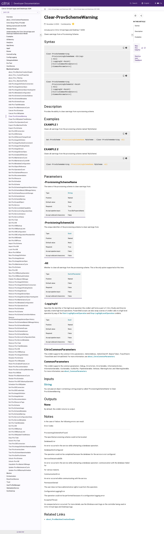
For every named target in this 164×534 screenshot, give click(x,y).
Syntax (137, 26)
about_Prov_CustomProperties (19, 75)
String (70, 193)
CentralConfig (11, 54)
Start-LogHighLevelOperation (74, 313)
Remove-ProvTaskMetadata (18, 346)
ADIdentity (10, 39)
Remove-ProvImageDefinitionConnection (22, 285)
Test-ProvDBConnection (17, 443)
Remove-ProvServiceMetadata (19, 340)
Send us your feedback (138, 58)
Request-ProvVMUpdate (17, 361)
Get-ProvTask (13, 220)
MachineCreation (12, 69)
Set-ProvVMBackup (15, 429)
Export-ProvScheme (15, 128)
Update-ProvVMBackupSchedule (20, 470)
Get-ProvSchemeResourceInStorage (21, 193)
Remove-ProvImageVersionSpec (19, 294)
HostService (10, 66)
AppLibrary (10, 45)
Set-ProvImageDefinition (17, 393)
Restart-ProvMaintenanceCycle (19, 375)
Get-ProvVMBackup (15, 226)
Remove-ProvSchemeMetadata (19, 325)
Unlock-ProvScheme (15, 458)
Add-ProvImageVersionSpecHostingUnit (22, 90)
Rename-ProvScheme (16, 358)
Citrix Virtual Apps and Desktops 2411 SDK (87, 9)
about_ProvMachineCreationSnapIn (20, 72)
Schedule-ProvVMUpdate (17, 384)
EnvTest (9, 63)
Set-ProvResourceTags (16, 402)
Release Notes (11, 29)
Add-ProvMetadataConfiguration (20, 93)
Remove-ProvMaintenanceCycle (19, 300)
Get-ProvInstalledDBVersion (18, 155)
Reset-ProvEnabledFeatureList (19, 364)
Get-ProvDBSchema (15, 134)
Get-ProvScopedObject (16, 202)
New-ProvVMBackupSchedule (19, 276)
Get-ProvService (14, 205)
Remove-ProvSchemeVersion (18, 331)
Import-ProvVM (14, 246)
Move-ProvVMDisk (15, 252)
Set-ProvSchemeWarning (17, 414)
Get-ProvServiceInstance (17, 214)
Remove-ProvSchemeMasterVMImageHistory (24, 322)
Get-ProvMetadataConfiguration (19, 163)
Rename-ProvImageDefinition (18, 355)
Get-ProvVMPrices (15, 240)
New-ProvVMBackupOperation (19, 273)
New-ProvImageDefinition (17, 255)
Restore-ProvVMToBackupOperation (21, 381)
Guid (69, 233)
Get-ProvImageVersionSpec (18, 152)
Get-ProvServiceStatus (16, 217)
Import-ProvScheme (15, 243)
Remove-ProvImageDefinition (18, 282)
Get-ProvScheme (14, 184)
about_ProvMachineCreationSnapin (60, 519)
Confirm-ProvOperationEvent (18, 122)
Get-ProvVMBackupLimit (17, 229)
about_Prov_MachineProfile (18, 81)
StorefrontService (12, 479)
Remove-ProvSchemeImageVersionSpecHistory (21, 318)
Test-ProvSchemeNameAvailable (20, 452)
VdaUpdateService (12, 488)
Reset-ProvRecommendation (18, 367)
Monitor (9, 473)
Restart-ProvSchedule (16, 378)
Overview (9, 17)
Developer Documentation (27, 3)
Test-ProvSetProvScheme (17, 455)
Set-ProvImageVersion (16, 396)
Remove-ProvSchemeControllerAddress (22, 314)
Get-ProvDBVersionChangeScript (20, 137)
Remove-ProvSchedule (16, 308)
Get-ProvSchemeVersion (17, 196)
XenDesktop (10, 491)
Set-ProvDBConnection (16, 387)
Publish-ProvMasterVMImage (18, 279)
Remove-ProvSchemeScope (18, 328)
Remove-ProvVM (14, 349)
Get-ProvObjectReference (17, 166)
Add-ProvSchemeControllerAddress (21, 96)
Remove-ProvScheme (16, 311)
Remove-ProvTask (15, 343)
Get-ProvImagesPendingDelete (19, 146)
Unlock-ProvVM (14, 461)
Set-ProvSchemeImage (16, 408)
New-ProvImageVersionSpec (18, 261)
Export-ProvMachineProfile (18, 125)
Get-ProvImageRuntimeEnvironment (21, 143)
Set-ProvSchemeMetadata (17, 411)
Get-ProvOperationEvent (17, 169)
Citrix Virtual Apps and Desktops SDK (59, 9)
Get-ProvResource (15, 178)
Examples (9, 36)
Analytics (9, 42)
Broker (8, 51)
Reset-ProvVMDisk (15, 373)
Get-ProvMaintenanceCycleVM (19, 161)
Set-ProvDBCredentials (16, 390)
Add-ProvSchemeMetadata (18, 98)
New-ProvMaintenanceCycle (18, 264)
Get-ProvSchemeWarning (17, 199)
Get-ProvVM (13, 223)
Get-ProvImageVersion (16, 149)
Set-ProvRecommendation (17, 399)
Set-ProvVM (13, 426)
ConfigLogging (11, 57)
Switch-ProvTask (14, 441)
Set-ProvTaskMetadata (16, 423)
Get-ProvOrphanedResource (18, 172)
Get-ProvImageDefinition (17, 140)
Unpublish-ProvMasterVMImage (19, 464)
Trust (8, 482)
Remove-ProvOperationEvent (18, 305)
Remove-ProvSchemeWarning (18, 334)
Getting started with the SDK (16, 26)
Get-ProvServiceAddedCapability (20, 208)
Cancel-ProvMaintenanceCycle (19, 107)
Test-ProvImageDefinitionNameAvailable (22, 446)
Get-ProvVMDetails (15, 237)
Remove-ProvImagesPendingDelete (21, 288)
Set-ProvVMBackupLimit (17, 432)
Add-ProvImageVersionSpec (18, 87)
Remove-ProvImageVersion (18, 291)
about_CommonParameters (75, 371)
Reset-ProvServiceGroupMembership (21, 369)
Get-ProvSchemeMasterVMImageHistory (22, 190)
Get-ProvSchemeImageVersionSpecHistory (23, 187)
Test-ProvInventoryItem (16, 449)
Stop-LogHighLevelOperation (102, 313)
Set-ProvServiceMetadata (17, 420)
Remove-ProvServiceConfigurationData (22, 337)
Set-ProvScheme (14, 405)
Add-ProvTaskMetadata (17, 104)
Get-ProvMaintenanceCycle (18, 158)
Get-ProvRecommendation (17, 175)
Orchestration (11, 476)
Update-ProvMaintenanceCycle (19, 467)
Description (139, 32)
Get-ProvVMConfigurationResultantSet (22, 235)
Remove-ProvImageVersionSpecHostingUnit (23, 297)
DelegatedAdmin (12, 60)
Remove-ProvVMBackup (17, 352)
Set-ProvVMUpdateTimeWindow (19, 435)
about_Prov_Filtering (15, 78)
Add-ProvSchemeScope (17, 101)
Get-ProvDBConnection (16, 131)
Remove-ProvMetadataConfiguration (21, 303)
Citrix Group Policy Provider (15, 23)
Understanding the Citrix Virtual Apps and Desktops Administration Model (20, 32)
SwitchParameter (74, 274)
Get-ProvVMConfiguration (17, 232)
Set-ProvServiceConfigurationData (20, 417)
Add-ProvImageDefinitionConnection (21, 84)
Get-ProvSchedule (15, 181)
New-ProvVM (13, 270)
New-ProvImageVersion (16, 258)
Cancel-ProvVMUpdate (16, 113)
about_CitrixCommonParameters (17, 20)
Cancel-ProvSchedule (16, 110)
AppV (8, 48)
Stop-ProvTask (14, 438)
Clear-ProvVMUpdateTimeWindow (20, 119)
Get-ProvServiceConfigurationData (20, 211)
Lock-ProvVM (13, 249)
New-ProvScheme (15, 267)
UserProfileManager (13, 485)
